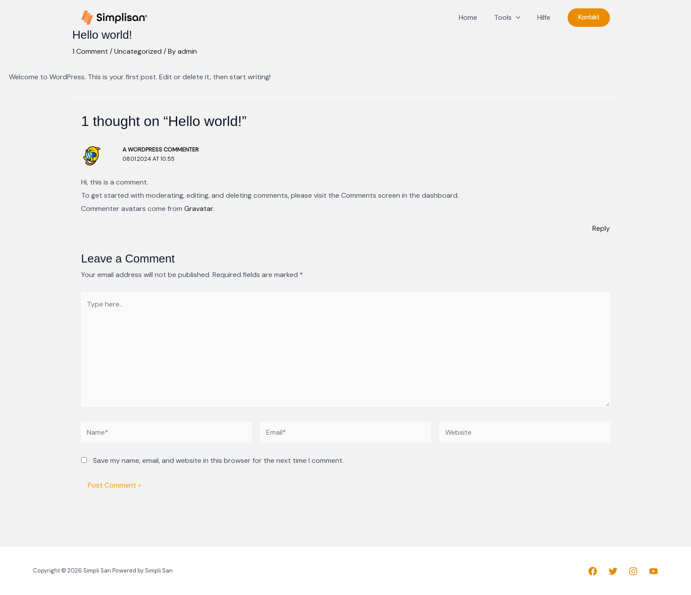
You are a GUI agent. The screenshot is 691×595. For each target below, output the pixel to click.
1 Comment (90, 51)
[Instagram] (633, 571)
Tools (511, 17)
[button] (589, 17)
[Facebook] (592, 571)
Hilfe (545, 17)
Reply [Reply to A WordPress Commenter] (601, 228)
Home (474, 17)
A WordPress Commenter (161, 149)
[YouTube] (653, 571)
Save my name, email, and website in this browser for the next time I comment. (218, 461)
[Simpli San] (114, 17)
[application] (520, 17)
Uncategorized (138, 51)
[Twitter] (613, 571)
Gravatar (198, 208)
